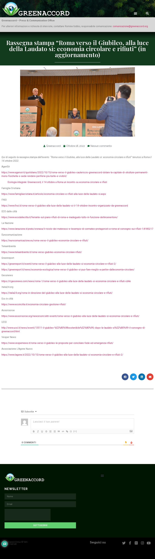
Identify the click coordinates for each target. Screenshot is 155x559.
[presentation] (28, 515)
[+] (76, 431)
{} (72, 431)
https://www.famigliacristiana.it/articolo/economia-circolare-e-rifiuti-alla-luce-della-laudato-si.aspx (54, 194)
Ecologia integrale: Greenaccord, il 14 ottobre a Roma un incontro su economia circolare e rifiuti (57, 182)
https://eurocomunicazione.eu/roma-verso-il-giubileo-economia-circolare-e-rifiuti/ (45, 240)
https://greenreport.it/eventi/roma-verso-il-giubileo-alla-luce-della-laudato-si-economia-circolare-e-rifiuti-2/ (59, 263)
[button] (135, 13)
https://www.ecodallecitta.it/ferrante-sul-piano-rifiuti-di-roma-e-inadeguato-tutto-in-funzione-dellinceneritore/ (60, 217)
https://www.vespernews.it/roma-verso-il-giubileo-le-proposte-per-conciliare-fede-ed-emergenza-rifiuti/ (57, 343)
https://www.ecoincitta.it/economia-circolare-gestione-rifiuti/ (34, 304)
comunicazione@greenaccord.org (130, 26)
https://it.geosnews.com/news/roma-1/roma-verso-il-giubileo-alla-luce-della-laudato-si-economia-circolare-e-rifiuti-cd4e (66, 281)
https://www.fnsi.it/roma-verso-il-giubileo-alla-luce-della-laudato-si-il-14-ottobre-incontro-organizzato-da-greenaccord (65, 205)
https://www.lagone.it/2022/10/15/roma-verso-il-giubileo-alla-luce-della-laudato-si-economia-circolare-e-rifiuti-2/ (62, 354)
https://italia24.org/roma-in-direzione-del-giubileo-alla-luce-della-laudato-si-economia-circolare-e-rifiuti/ (57, 292)
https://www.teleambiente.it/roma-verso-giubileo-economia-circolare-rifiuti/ (42, 252)
